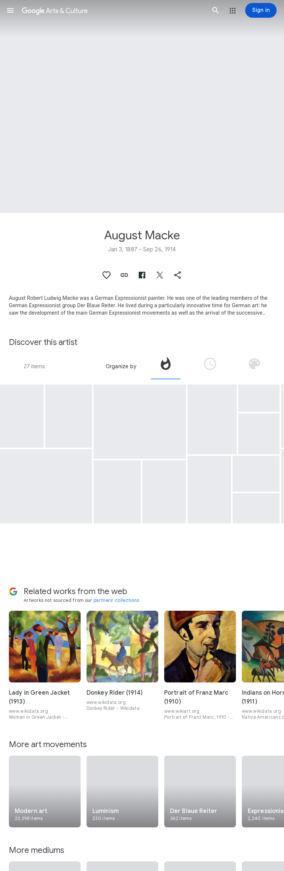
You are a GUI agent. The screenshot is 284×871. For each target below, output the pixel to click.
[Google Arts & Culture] (113, 10)
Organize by (121, 366)
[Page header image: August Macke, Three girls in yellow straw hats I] (142, 106)
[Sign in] (261, 10)
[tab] (165, 366)
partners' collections (116, 600)
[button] (10, 10)
